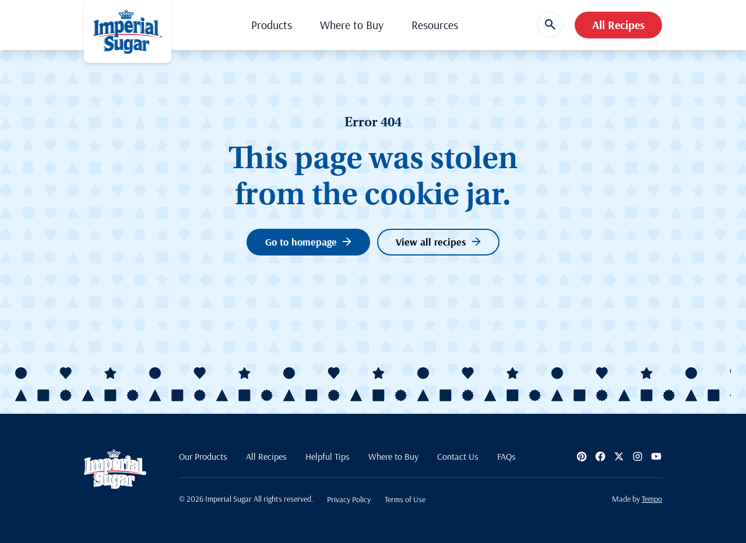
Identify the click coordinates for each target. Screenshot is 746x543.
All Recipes (618, 24)
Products (271, 24)
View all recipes (438, 242)
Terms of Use (405, 499)
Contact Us (457, 456)
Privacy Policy (349, 499)
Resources (434, 24)
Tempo (652, 499)
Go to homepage (308, 242)
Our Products (203, 456)
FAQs (506, 456)
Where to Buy (351, 24)
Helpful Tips (327, 456)
